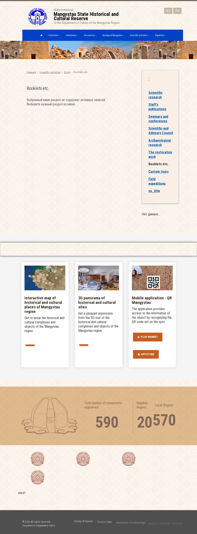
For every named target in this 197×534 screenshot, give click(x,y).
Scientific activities (139, 35)
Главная (31, 72)
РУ (177, 10)
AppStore (145, 354)
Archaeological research (159, 146)
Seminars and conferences (158, 122)
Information (72, 35)
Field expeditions (157, 185)
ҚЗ (168, 10)
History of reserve (83, 523)
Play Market (147, 337)
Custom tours (158, 175)
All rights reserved (40, 526)
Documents (90, 35)
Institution (54, 35)
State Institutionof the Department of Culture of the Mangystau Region (92, 16)
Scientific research (155, 99)
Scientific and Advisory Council (160, 134)
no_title (154, 195)
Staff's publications (157, 110)
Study (67, 72)
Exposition (160, 35)
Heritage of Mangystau (113, 35)
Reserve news (104, 524)
